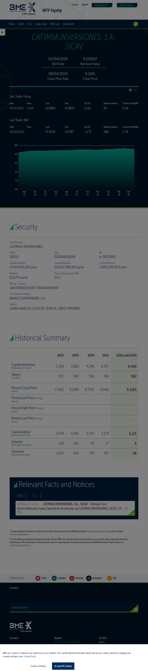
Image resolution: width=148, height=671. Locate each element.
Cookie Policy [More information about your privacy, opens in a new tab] (30, 659)
